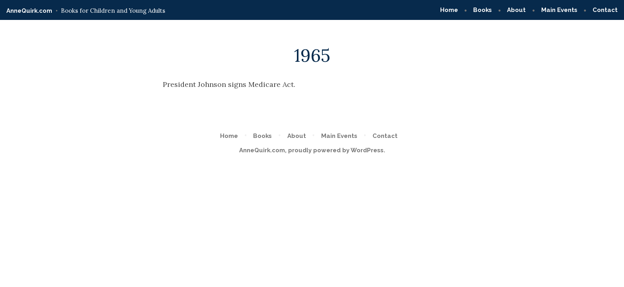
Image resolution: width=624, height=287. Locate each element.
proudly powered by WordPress (336, 150)
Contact (605, 10)
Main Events (559, 10)
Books (482, 10)
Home (449, 10)
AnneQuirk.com (29, 10)
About (516, 10)
